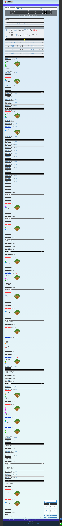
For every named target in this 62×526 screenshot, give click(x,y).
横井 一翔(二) (8, 72)
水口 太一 (12, 50)
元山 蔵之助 (32, 49)
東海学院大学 (19, 8)
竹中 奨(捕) (7, 150)
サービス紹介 (24, 523)
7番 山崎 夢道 (15, 30)
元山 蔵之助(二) (8, 144)
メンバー (24, 15)
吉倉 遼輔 (16, 451)
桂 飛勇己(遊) (8, 153)
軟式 (24, 519)
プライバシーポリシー (33, 523)
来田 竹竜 (12, 49)
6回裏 (6, 33)
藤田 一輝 (12, 53)
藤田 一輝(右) (8, 126)
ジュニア (17, 519)
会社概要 (28, 523)
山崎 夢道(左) (8, 147)
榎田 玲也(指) (8, 105)
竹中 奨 (32, 52)
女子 (28, 519)
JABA (20, 519)
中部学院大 (42, 8)
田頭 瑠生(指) (8, 88)
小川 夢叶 (16, 58)
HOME (5, 519)
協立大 (47, 507)
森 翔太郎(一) (8, 102)
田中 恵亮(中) (8, 99)
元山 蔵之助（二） (26, 29)
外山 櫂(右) (7, 141)
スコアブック (37, 15)
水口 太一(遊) (8, 120)
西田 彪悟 (22, 23)
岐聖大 (47, 506)
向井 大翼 (12, 52)
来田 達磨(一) (8, 75)
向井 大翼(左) (8, 123)
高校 (9, 519)
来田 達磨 (12, 45)
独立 (32, 519)
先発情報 (41, 15)
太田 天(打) (7, 455)
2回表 (6, 29)
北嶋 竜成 (25, 23)
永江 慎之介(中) (8, 58)
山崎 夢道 (32, 50)
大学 (13, 519)
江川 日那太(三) (8, 93)
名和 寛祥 (11, 23)
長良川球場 (18, 7)
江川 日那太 (32, 42)
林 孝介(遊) (7, 471)
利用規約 (38, 523)
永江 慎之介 (13, 42)
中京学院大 (47, 511)
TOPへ (42, 92)
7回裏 (6, 36)
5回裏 (6, 30)
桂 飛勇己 (32, 53)
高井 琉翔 (16, 248)
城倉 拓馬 (15, 23)
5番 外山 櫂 (15, 34)
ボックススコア (28, 15)
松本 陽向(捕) (8, 85)
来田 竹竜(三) (8, 110)
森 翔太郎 (32, 45)
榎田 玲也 (32, 46)
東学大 (47, 510)
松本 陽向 (28, 23)
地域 (35, 519)
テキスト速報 (33, 15)
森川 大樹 (18, 23)
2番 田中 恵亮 (15, 35)
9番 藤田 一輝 (15, 29)
